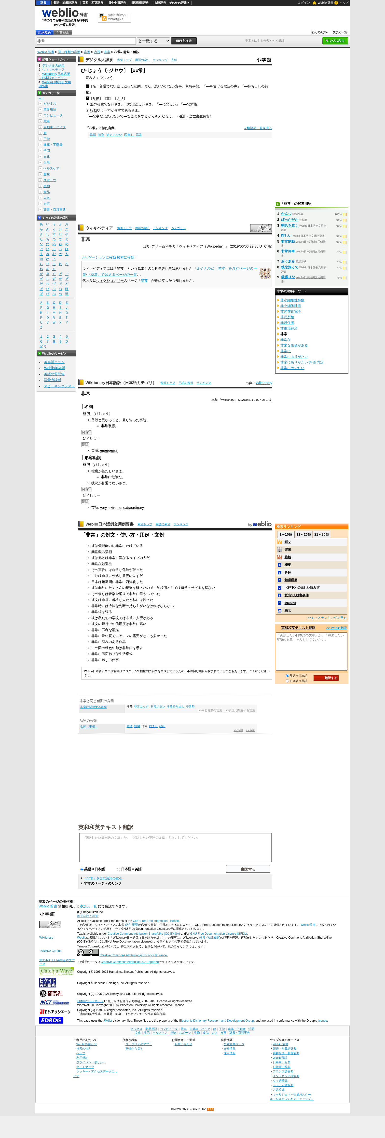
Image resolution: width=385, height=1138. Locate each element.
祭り (101, 594)
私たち (103, 618)
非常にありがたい (294, 357)
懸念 (288, 610)
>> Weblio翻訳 (336, 628)
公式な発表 (120, 576)
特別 (101, 135)
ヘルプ (344, 2)
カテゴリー (178, 228)
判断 (122, 606)
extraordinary (133, 508)
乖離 (288, 557)
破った (141, 588)
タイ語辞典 (280, 1080)
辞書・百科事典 (54, 209)
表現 (97, 52)
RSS (211, 1109)
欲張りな (288, 277)
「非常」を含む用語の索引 (103, 878)
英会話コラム (54, 362)
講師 (108, 552)
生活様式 (126, 654)
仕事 (115, 660)
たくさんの (117, 588)
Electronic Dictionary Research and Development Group (216, 1020)
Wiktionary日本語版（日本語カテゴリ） (120, 383)
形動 (96, 98)
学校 (115, 618)
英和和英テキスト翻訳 (105, 827)
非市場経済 (289, 328)
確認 (288, 549)
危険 (114, 477)
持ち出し (254, 86)
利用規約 (82, 1057)
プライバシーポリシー (91, 1062)
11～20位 (304, 534)
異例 (93, 135)
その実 (96, 570)
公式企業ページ (234, 1044)
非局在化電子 (290, 311)
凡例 (174, 60)
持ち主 (134, 606)
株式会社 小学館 (87, 916)
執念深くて (289, 267)
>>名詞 (250, 730)
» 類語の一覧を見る (258, 128)
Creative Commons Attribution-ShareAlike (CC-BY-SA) (144, 933)
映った (148, 600)
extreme (115, 508)
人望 (139, 618)
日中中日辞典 (117, 2)
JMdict (107, 1020)
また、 (149, 86)
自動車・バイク (54, 127)
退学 (184, 588)
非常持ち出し (175, 706)
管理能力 (105, 546)
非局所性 (287, 317)
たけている (134, 546)
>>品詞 (238, 730)
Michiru (290, 603)
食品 (46, 192)
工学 (46, 139)
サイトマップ (85, 1067)
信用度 (120, 624)
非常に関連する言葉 (93, 707)
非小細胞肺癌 (290, 306)
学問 (46, 151)
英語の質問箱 (54, 374)
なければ (153, 606)
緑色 (108, 648)
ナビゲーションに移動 (99, 257)
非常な (285, 340)
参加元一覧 (339, 32)
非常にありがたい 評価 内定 (302, 362)
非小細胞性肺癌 (292, 300)
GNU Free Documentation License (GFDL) (218, 933)
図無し (129, 135)
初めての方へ (320, 32)
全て (41, 98)
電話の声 (230, 86)
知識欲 (107, 564)
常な (98, 564)
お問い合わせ (183, 1044)
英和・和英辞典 (92, 2)
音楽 (112, 594)
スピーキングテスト (59, 386)
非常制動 (288, 241)
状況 (94, 483)
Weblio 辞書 (325, 2)
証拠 (115, 630)
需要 (136, 636)
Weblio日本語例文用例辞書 (109, 524)
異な (122, 558)
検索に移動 (125, 257)
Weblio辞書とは (86, 1044)
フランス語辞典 (283, 1071)
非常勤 (96, 552)
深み (105, 642)
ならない (167, 606)
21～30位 (321, 534)
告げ (216, 86)
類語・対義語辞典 (65, 2)
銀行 (105, 624)
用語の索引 (142, 60)
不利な (107, 630)
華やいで (146, 594)
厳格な (117, 600)
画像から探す (134, 1048)
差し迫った (125, 86)
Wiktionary (264, 383)
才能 (193, 104)
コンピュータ (53, 115)
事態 (142, 420)
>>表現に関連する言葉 (240, 710)
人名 (46, 198)
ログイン (303, 2)
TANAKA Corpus (50, 951)
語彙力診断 (52, 380)
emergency (109, 450)
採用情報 (229, 1053)
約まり (153, 726)
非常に (285, 351)
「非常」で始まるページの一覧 (112, 275)
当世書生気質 (199, 116)
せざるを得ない (203, 588)
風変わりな (110, 654)
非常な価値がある (294, 345)
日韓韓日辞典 (140, 2)
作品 (122, 642)
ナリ (120, 98)
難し (105, 660)
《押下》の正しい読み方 (302, 587)
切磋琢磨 (291, 580)
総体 (130, 726)
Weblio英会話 (54, 368)
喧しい (286, 235)
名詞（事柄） (89, 726)
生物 (46, 186)
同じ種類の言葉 (69, 52)
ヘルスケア (51, 168)
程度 (100, 104)
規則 (129, 588)
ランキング (160, 60)
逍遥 (182, 116)
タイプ (134, 558)
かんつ (286, 214)
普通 (105, 483)
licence (322, 1020)
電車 (46, 121)
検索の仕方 (83, 1048)
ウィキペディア (99, 228)
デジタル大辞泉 (99, 60)
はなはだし (133, 104)
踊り (122, 594)
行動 (93, 110)
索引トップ (124, 60)
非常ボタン (158, 706)
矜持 (288, 572)
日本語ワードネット (90, 1001)
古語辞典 (160, 2)
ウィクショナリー (110, 280)
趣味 (46, 174)
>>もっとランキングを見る (327, 618)
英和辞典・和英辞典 (286, 1053)
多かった (160, 636)
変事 (178, 86)
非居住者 (287, 323)
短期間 (107, 582)
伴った (138, 570)
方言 (46, 204)
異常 (139, 135)
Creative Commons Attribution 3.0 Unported (130, 962)
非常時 (96, 606)
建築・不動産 (53, 145)
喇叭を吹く (289, 225)
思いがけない (164, 86)
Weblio (81, 937)
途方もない (114, 135)
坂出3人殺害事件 (297, 595)
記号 (43, 346)
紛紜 (162, 726)
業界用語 (49, 109)
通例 (137, 726)
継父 (288, 542)
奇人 (158, 116)
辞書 (43, 2)
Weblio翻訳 (280, 1057)
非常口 (127, 648)
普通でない (108, 86)
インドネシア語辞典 (286, 1076)
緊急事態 (192, 86)
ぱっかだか (289, 220)
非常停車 (288, 251)
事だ (99, 116)
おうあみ (288, 261)
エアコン (122, 636)
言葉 (87, 52)
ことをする (139, 116)
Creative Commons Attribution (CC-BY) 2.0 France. (133, 955)
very (103, 508)
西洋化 (131, 582)
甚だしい (108, 471)
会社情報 (229, 1048)
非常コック (141, 706)
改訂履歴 (213, 937)
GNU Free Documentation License (156, 921)
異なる (107, 420)
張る (108, 612)
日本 (94, 582)
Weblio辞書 (308, 925)
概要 (288, 565)
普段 (94, 420)
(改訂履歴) (132, 925)
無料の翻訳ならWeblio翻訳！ (117, 17)
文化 (46, 156)
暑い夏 (107, 636)
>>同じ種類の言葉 (210, 710)
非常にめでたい (292, 368)
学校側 (162, 588)
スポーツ (49, 180)
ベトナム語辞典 (283, 1085)
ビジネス (49, 103)
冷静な (114, 606)
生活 (46, 162)
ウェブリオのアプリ (138, 1044)
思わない (113, 116)
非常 (107, 52)
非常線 (96, 612)
